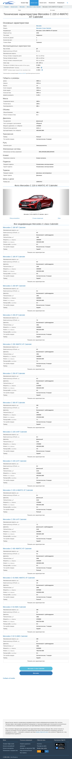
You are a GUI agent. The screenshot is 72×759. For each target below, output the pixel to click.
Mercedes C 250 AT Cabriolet (14, 373)
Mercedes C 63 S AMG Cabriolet (15, 636)
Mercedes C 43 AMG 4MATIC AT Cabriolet (19, 578)
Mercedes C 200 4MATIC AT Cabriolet (17, 344)
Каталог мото (43, 2)
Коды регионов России (26, 750)
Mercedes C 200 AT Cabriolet (14, 315)
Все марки (52, 10)
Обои (59, 218)
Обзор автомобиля (14, 218)
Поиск (19, 10)
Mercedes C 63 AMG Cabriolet (14, 607)
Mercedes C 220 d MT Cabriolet (15, 432)
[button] (8, 202)
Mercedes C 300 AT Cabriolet (14, 403)
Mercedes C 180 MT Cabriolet (14, 227)
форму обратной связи (42, 732)
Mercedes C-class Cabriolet (34, 6)
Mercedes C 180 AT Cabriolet (14, 257)
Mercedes (22, 6)
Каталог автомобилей (8, 746)
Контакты (39, 743)
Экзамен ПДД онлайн (8, 743)
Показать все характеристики (36, 252)
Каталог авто (34, 2)
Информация (61, 2)
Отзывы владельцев (37, 218)
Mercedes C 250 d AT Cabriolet (14, 519)
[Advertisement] (36, 699)
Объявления (52, 2)
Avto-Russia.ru (14, 757)
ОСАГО (24, 73)
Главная (6, 6)
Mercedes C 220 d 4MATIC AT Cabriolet (18, 490)
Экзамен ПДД (25, 2)
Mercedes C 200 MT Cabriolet (14, 286)
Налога (20, 73)
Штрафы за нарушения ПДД (27, 748)
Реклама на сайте (41, 746)
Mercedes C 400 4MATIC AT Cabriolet (17, 548)
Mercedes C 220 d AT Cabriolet (14, 461)
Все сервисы (23, 752)
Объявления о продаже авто (10, 750)
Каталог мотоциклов (8, 748)
